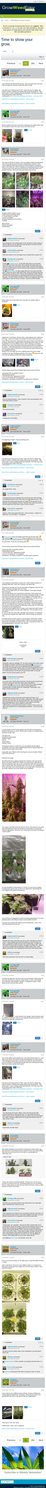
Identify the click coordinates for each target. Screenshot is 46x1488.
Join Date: (13, 75)
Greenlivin (11, 413)
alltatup (10, 952)
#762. (41, 1108)
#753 (42, 159)
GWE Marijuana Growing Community (20, 20)
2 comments (8, 932)
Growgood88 (15, 111)
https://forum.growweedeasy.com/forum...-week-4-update (18, 103)
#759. (41, 936)
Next (41, 63)
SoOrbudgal (11, 250)
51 (26, 63)
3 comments (8, 234)
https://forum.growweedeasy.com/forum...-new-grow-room (26, 96)
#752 (42, 122)
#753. (41, 238)
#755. (41, 394)
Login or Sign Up (39, 1)
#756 (42, 436)
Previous (11, 63)
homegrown (14, 149)
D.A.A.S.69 (11, 1367)
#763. (41, 1198)
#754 (42, 297)
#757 (42, 533)
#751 (42, 81)
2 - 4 (40, 480)
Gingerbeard (14, 569)
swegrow (10, 405)
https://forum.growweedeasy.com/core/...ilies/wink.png (17, 382)
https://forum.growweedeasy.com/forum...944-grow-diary (18, 1428)
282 (33, 63)
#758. (41, 658)
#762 (42, 1055)
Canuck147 (11, 508)
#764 (42, 1257)
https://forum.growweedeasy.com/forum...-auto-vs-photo (18, 99)
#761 (42, 1001)
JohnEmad (11, 484)
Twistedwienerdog (16, 716)
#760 (42, 975)
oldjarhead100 (15, 70)
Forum (6, 20)
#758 (42, 580)
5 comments (8, 390)
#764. (41, 1346)
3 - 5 (40, 390)
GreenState (14, 1135)
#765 (42, 1390)
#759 (42, 726)
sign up (14, 28)
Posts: (25, 75)
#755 (42, 334)
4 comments (8, 480)
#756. (41, 484)
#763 (42, 1146)
